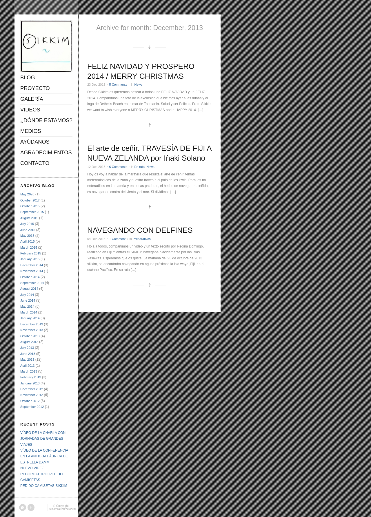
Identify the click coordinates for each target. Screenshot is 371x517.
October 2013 (30, 336)
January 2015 (30, 259)
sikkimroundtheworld (62, 509)
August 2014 (29, 288)
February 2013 (30, 377)
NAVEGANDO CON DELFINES (140, 230)
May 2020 (27, 194)
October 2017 (30, 200)
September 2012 (32, 406)
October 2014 (30, 277)
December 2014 (31, 265)
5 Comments (118, 84)
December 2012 (31, 389)
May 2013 (27, 359)
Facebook (31, 507)
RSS (22, 507)
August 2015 (29, 218)
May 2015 (27, 235)
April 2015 (27, 241)
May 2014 (27, 306)
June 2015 (27, 230)
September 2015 (32, 212)
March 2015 (28, 247)
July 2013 (27, 347)
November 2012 (31, 395)
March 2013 (28, 371)
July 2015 (27, 224)
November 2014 (31, 271)
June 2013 (27, 353)
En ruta (139, 166)
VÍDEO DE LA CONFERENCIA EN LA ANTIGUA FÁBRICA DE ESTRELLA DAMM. (44, 456)
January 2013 (30, 383)
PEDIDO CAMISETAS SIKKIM (43, 486)
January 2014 (30, 318)
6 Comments (118, 166)
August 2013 (29, 342)
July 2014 (27, 294)
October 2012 (30, 401)
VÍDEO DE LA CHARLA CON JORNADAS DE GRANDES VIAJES (43, 439)
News (138, 84)
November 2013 (31, 330)
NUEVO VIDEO (32, 468)
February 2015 (30, 253)
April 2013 (27, 365)
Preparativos (142, 239)
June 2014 (27, 300)
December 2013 (31, 324)
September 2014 (32, 283)
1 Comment (117, 239)
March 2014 (28, 312)
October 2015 (30, 206)
